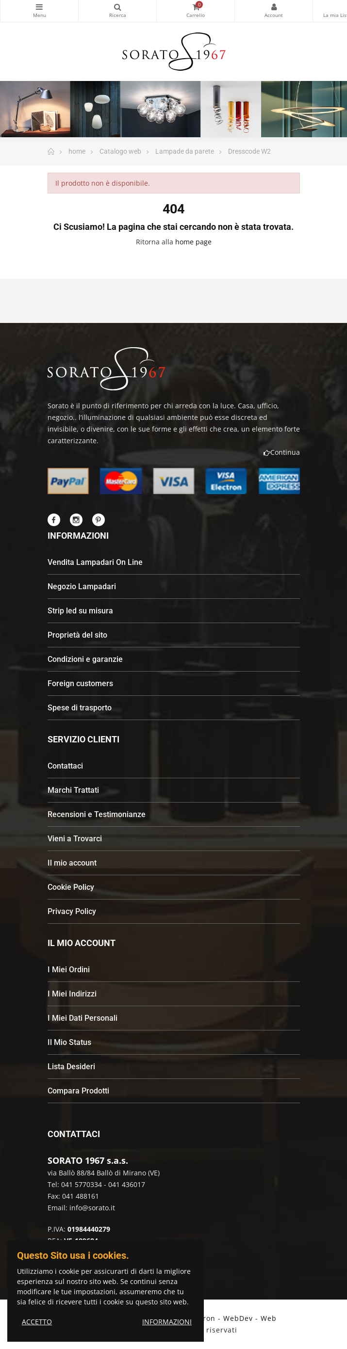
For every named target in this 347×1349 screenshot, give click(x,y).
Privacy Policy (72, 911)
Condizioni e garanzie (85, 659)
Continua (282, 452)
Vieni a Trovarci (75, 838)
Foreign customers (80, 683)
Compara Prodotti (78, 1090)
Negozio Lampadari (82, 586)
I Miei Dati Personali (82, 1018)
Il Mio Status (69, 1042)
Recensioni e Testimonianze (97, 814)
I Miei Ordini (69, 969)
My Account (274, 7)
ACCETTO (37, 1321)
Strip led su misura (80, 610)
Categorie (39, 7)
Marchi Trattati (73, 790)
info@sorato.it (92, 1207)
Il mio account (72, 862)
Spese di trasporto (80, 707)
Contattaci (65, 766)
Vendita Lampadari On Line (95, 562)
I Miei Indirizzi (72, 993)
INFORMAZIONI (167, 1321)
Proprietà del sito (77, 635)
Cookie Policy (71, 887)
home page (193, 241)
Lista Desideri (71, 1066)
